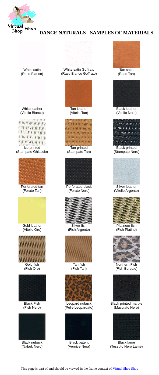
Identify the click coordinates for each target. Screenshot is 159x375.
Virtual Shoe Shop (125, 368)
